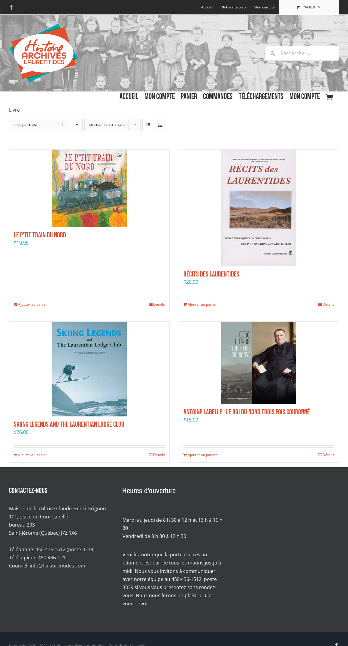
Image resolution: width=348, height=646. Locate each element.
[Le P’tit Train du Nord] (89, 188)
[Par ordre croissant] (77, 125)
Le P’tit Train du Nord (40, 235)
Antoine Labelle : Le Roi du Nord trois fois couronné (246, 412)
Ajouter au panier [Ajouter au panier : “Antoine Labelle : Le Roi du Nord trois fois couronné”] (202, 454)
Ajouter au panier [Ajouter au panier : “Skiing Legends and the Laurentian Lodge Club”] (32, 454)
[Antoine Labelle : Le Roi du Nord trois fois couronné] (259, 363)
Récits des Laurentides (211, 274)
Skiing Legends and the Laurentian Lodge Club (69, 424)
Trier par (25, 125)
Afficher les (107, 125)
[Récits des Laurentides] (259, 208)
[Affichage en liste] (160, 125)
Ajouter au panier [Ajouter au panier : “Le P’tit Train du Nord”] (32, 304)
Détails (159, 304)
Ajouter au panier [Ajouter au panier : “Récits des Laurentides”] (202, 304)
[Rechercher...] (302, 53)
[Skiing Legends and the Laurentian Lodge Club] (89, 369)
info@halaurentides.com (57, 565)
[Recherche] (272, 53)
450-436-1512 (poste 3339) (65, 549)
